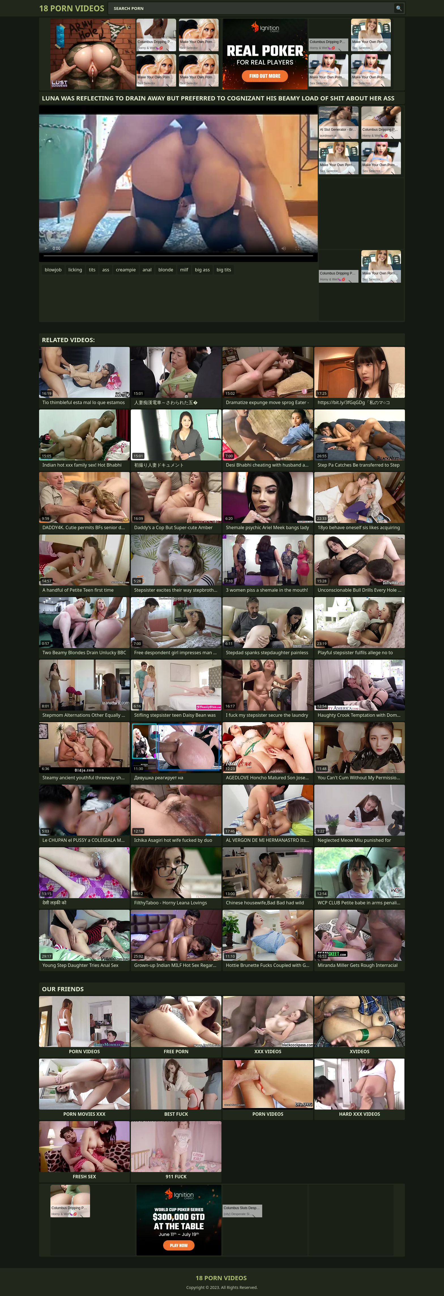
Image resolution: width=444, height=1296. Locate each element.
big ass (202, 270)
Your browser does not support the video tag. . (178, 183)
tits (92, 270)
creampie (126, 270)
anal (147, 270)
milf (184, 270)
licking (75, 270)
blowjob (53, 270)
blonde (165, 270)
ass (105, 270)
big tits (224, 270)
